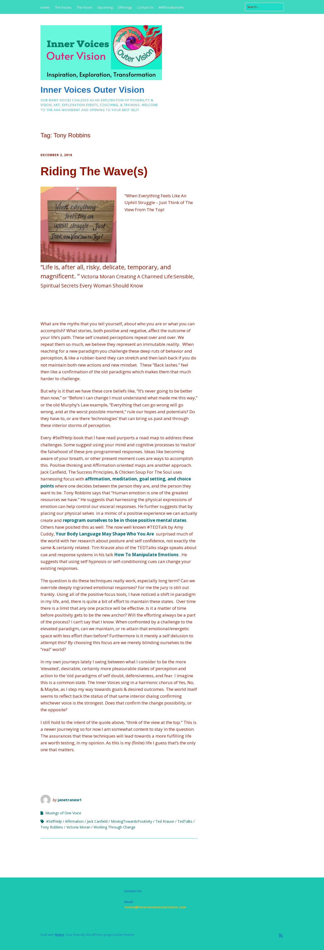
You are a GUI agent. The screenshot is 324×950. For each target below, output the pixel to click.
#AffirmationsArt (171, 7)
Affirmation (74, 821)
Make (59, 934)
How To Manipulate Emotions (146, 554)
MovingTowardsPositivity (131, 821)
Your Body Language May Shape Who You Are (105, 534)
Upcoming (105, 7)
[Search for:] (264, 7)
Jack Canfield (97, 821)
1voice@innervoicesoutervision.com (155, 907)
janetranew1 (70, 799)
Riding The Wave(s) (94, 171)
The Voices (63, 7)
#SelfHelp (54, 821)
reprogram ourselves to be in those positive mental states (124, 520)
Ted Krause (164, 821)
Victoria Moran (78, 827)
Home (45, 7)
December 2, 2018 (56, 155)
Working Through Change (114, 827)
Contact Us (145, 7)
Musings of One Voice (63, 813)
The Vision (84, 7)
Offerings (125, 7)
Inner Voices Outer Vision (92, 89)
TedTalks (184, 821)
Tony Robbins (51, 827)
